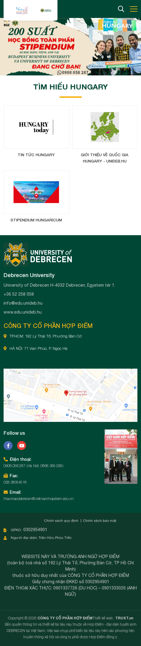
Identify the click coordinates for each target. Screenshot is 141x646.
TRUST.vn (124, 618)
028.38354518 (15, 482)
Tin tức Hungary (36, 154)
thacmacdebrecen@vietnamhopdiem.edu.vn (39, 498)
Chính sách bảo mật (99, 521)
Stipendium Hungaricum (36, 220)
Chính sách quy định (61, 521)
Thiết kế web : (103, 618)
